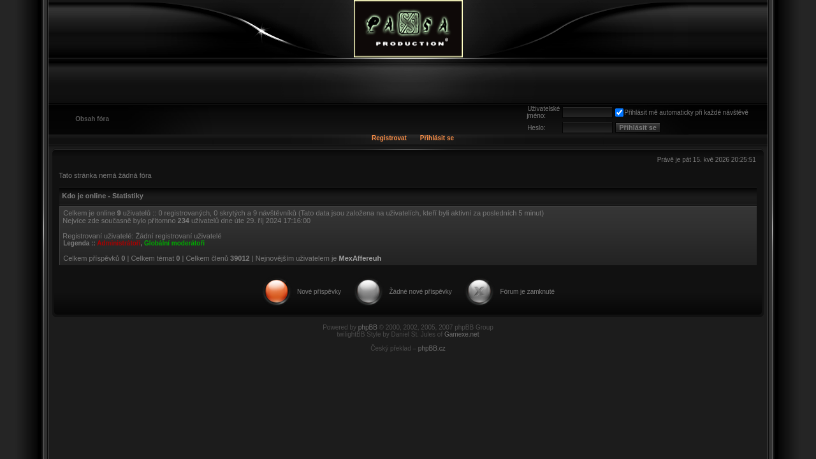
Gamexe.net (461, 334)
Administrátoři (118, 243)
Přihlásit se (437, 138)
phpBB (367, 327)
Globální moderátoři (174, 243)
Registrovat (389, 138)
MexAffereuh (360, 258)
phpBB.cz (432, 348)
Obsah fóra (92, 118)
